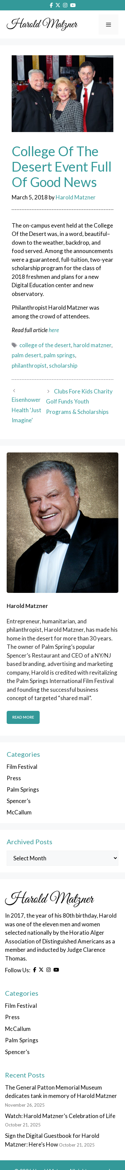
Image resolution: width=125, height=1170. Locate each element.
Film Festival (22, 766)
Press (14, 778)
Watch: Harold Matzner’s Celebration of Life (60, 1115)
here (54, 329)
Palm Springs (23, 789)
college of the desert (45, 345)
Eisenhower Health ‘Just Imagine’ (26, 410)
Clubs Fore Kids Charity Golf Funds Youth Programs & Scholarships (79, 401)
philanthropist (29, 365)
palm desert (26, 355)
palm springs (59, 355)
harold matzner (92, 345)
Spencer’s (19, 800)
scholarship (63, 365)
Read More (23, 717)
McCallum (19, 812)
